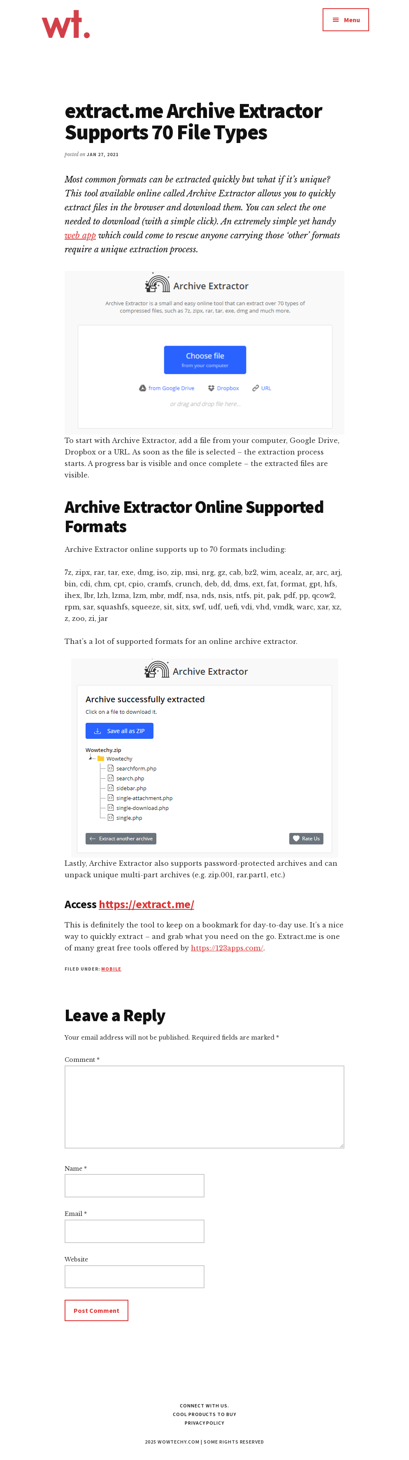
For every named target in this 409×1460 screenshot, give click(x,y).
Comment (82, 1059)
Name (76, 1168)
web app (80, 235)
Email (76, 1214)
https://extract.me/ (146, 904)
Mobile (111, 969)
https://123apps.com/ (227, 948)
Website (76, 1259)
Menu (352, 20)
